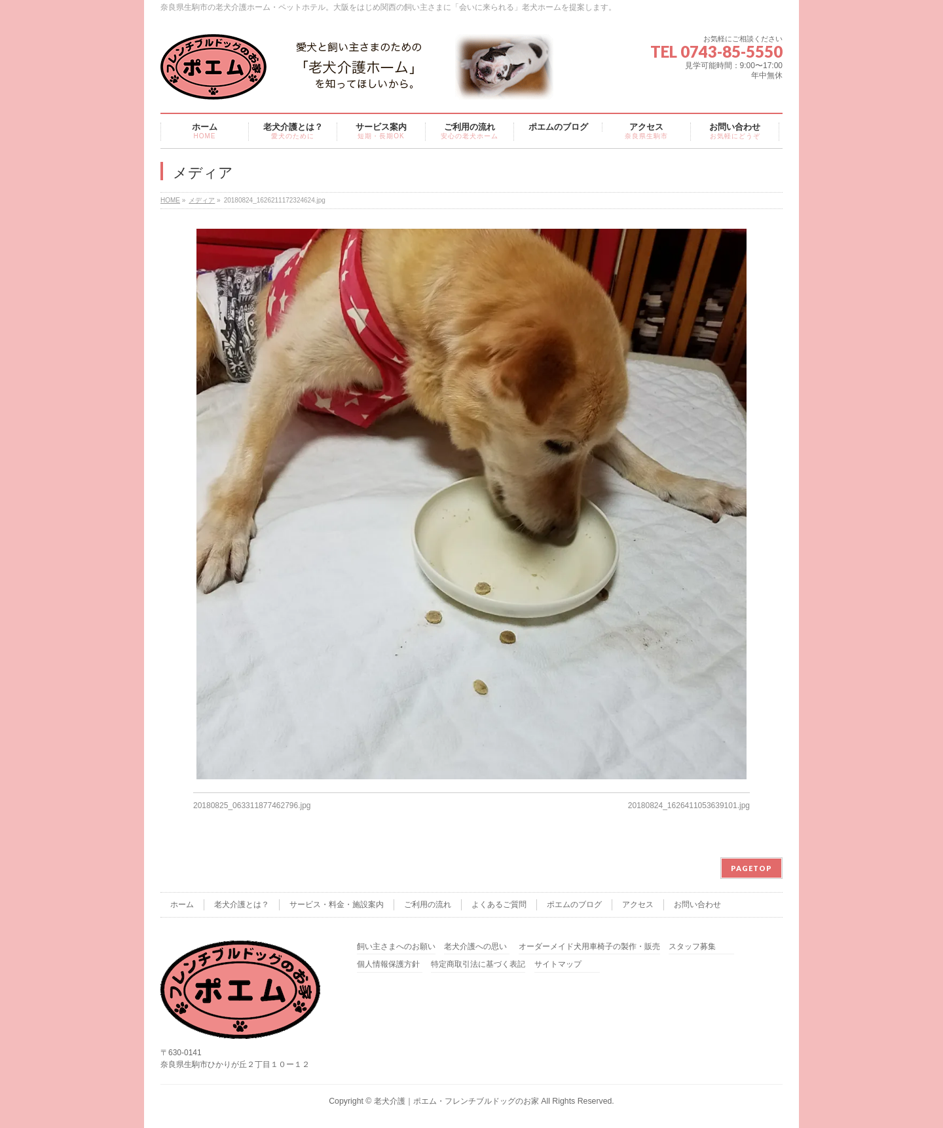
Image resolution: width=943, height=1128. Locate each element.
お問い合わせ (697, 904)
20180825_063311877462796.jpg (252, 805)
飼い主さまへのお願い (396, 947)
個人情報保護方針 (388, 964)
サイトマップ (558, 964)
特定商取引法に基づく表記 (478, 964)
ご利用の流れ (427, 904)
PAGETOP (751, 868)
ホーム (182, 904)
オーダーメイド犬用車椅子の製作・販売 (589, 947)
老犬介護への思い (475, 947)
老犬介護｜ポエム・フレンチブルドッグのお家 (456, 1101)
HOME (170, 200)
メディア (202, 200)
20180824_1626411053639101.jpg (689, 805)
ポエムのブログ (574, 904)
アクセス (638, 904)
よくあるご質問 (499, 904)
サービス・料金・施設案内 (336, 904)
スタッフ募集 (692, 947)
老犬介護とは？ (241, 904)
